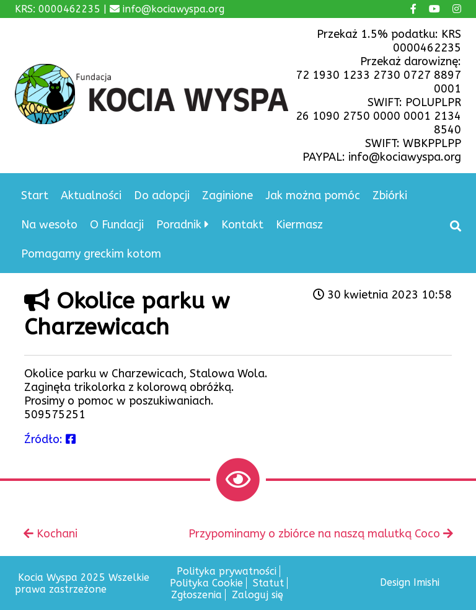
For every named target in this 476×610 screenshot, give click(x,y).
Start (34, 195)
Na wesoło (49, 224)
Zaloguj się (257, 595)
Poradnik (178, 224)
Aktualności (91, 195)
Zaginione (227, 195)
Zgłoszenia (196, 595)
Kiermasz (299, 224)
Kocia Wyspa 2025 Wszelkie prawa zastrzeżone (82, 583)
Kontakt (242, 224)
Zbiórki (389, 195)
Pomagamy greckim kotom (91, 254)
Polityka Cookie (206, 583)
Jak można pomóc (312, 195)
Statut (268, 583)
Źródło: (50, 439)
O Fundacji (117, 224)
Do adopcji (162, 195)
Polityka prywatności (226, 571)
